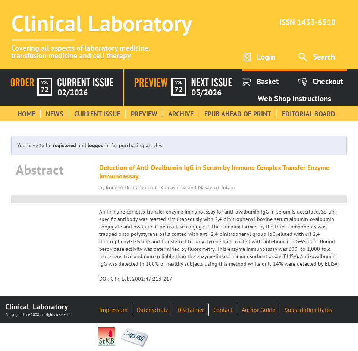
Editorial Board (308, 114)
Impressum (113, 309)
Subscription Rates (308, 309)
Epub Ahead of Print (237, 114)
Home (26, 114)
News (54, 114)
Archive (181, 114)
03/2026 (206, 92)
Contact (222, 309)
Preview (144, 114)
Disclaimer (191, 309)
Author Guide (258, 309)
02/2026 (72, 92)
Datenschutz (152, 309)
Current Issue (97, 114)
